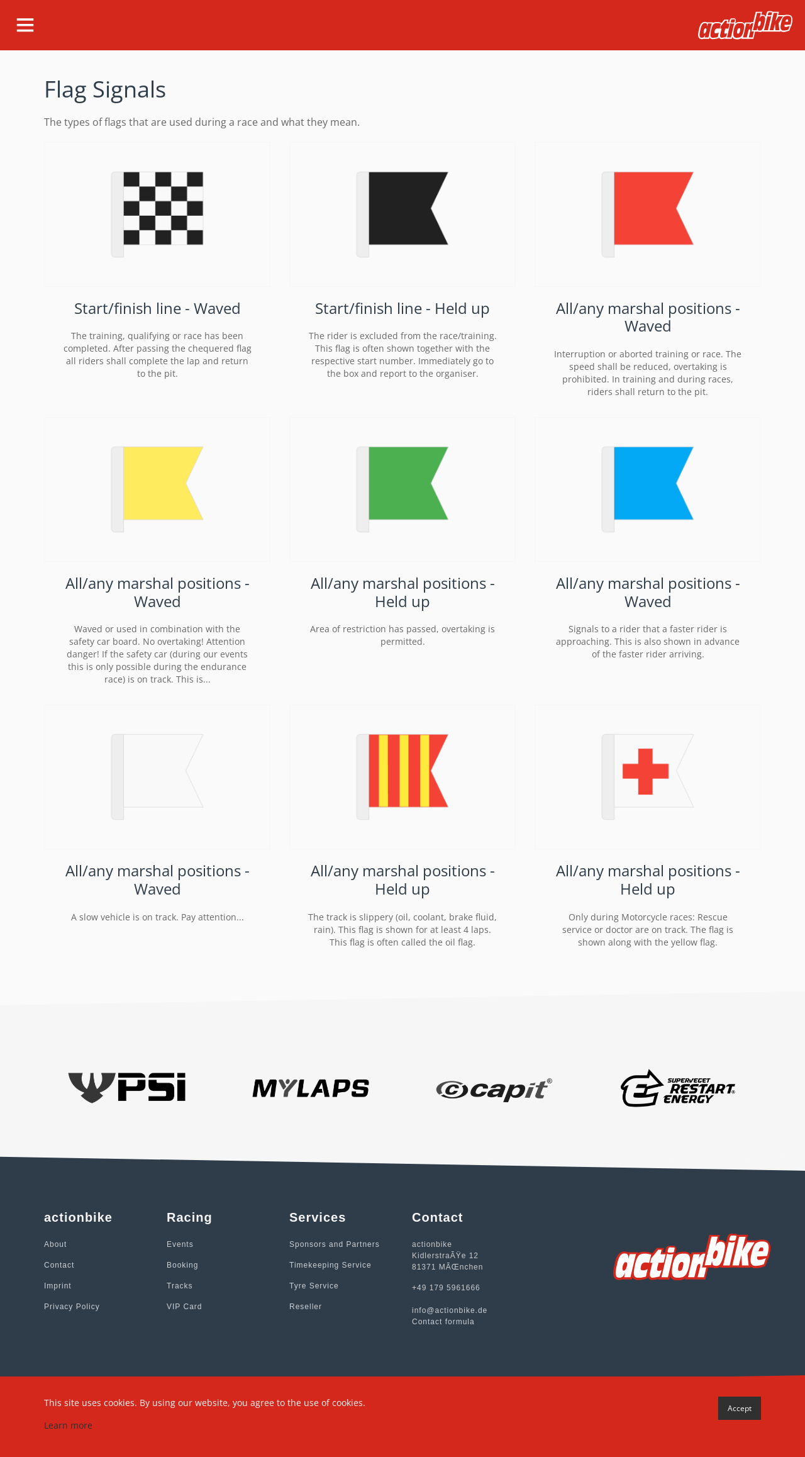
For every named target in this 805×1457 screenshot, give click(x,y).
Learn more (68, 1425)
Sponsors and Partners (334, 1244)
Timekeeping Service (330, 1265)
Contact (59, 1265)
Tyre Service (314, 1285)
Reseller (305, 1306)
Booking (182, 1265)
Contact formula (443, 1321)
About (55, 1244)
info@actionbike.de (449, 1310)
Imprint (58, 1285)
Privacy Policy (72, 1306)
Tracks (180, 1285)
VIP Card (184, 1306)
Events (180, 1244)
